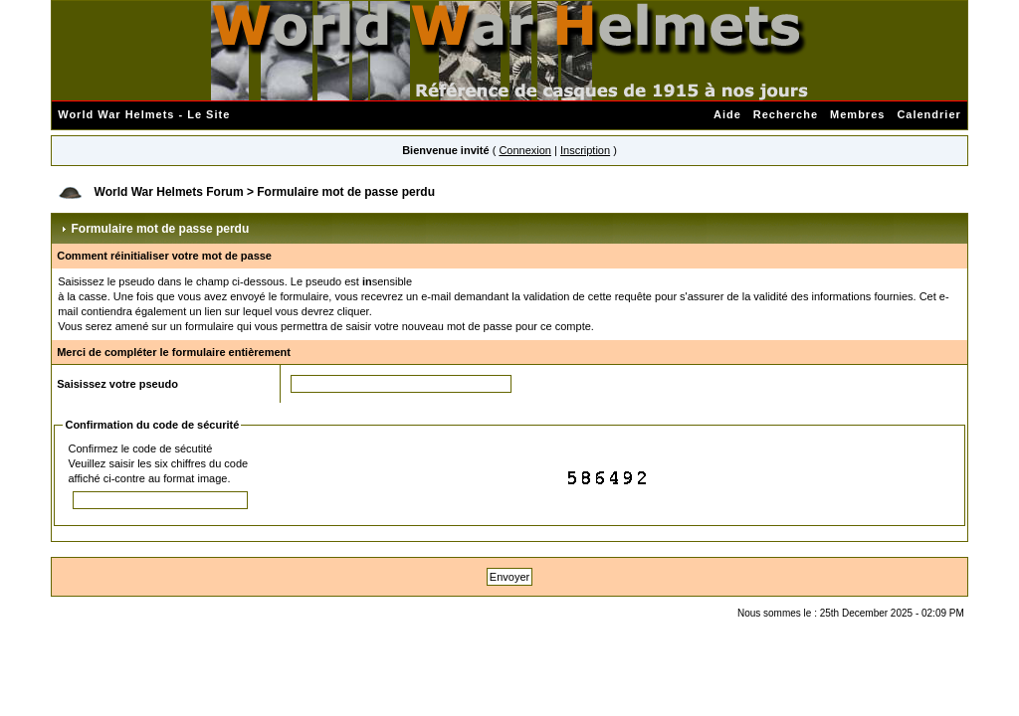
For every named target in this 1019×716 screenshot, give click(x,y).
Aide (727, 114)
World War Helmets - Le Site (144, 114)
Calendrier (928, 114)
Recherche (785, 114)
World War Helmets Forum (169, 192)
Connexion (525, 150)
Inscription (585, 150)
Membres (857, 114)
